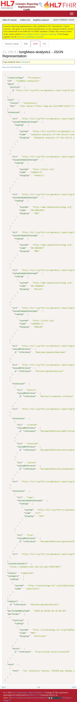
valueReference (21, 349)
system (24, 131)
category (13, 575)
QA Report (27, 697)
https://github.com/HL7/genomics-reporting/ (40, 34)
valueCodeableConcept (25, 121)
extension (13, 112)
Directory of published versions (29, 37)
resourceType (15, 77)
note (10, 664)
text (10, 99)
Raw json (6, 67)
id (9, 81)
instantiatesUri (17, 563)
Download (15, 67)
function (18, 620)
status (14, 103)
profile (15, 87)
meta (10, 84)
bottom (63, 19)
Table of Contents (15, 697)
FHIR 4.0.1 (33, 694)
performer (13, 613)
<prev (56, 19)
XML (26, 44)
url (15, 118)
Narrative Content (12, 44)
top (39, 687)
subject (12, 601)
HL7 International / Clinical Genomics (27, 692)
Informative (25, 62)
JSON (35, 44)
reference (24, 352)
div (12, 106)
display (24, 137)
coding (19, 125)
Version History (39, 697)
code (22, 134)
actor (16, 648)
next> (72, 19)
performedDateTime (18, 610)
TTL (44, 44)
